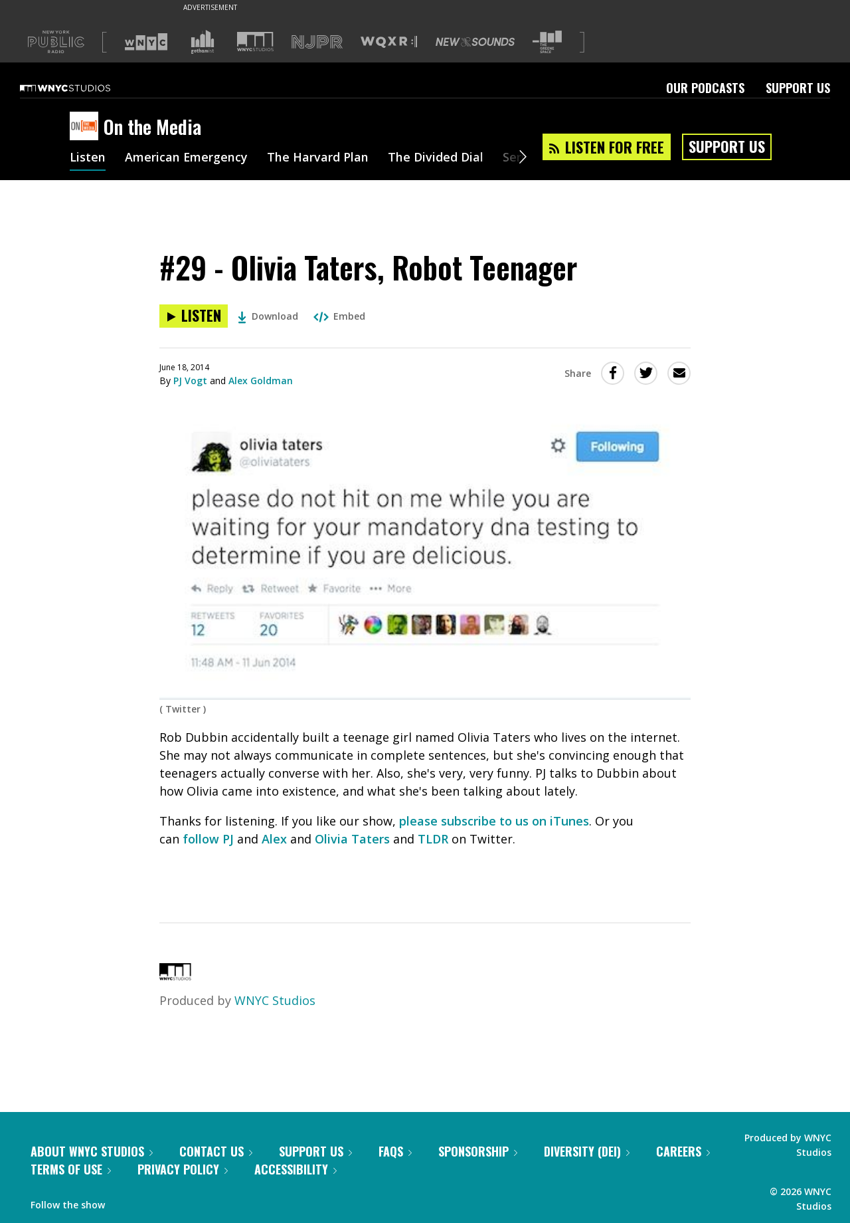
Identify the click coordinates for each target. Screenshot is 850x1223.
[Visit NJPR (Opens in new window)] (317, 42)
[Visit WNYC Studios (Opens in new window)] (255, 41)
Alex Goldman (260, 380)
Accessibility (295, 1169)
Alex (274, 839)
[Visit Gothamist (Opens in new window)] (202, 42)
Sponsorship (477, 1151)
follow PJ (208, 839)
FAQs (395, 1151)
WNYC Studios (274, 1000)
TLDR (433, 839)
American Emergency (186, 158)
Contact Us (215, 1151)
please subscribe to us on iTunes (494, 821)
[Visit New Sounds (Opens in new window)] (475, 42)
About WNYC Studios (92, 1151)
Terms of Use (71, 1169)
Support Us (798, 87)
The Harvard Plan (318, 158)
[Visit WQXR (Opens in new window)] (389, 42)
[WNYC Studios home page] (81, 88)
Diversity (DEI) (587, 1151)
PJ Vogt (190, 380)
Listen (88, 158)
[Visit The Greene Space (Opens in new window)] (547, 42)
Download (268, 316)
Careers (683, 1151)
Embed (339, 316)
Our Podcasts (705, 87)
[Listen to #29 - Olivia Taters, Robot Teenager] (193, 316)
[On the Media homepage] (87, 127)
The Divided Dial (436, 158)
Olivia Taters (352, 839)
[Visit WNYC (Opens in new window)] (146, 42)
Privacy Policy (182, 1169)
